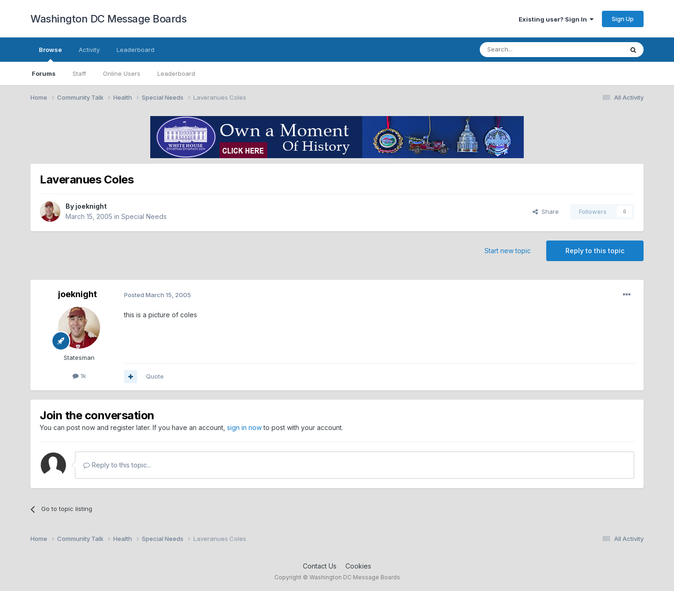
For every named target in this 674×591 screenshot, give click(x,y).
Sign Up (623, 18)
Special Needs (144, 216)
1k (79, 375)
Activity (89, 49)
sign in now (244, 427)
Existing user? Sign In (556, 19)
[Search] (527, 49)
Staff (79, 73)
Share (546, 211)
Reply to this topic (594, 251)
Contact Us (320, 566)
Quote (155, 376)
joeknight (91, 206)
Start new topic (507, 251)
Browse (50, 54)
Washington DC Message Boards (108, 19)
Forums (44, 73)
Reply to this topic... (117, 465)
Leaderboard (176, 73)
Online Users (121, 73)
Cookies (358, 566)
